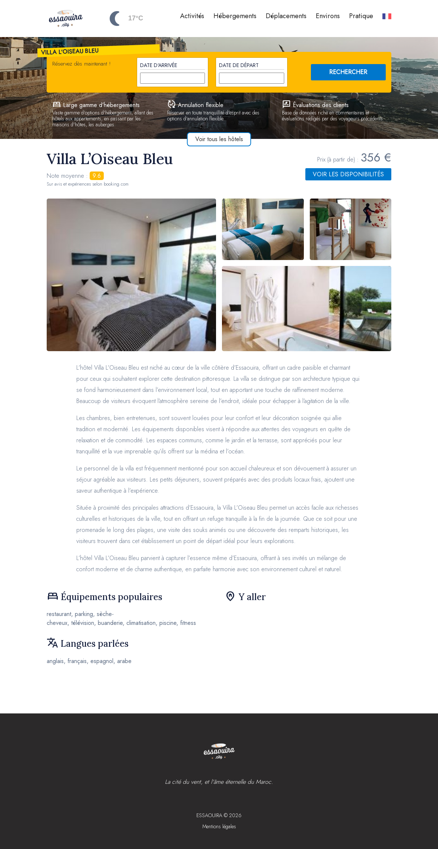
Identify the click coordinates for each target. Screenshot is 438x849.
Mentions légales (219, 826)
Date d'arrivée (158, 65)
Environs (328, 16)
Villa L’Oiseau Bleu (70, 51)
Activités (192, 16)
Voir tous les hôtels (219, 139)
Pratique (361, 16)
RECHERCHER (348, 72)
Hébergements (234, 16)
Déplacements (286, 16)
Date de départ (239, 65)
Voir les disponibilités (348, 174)
